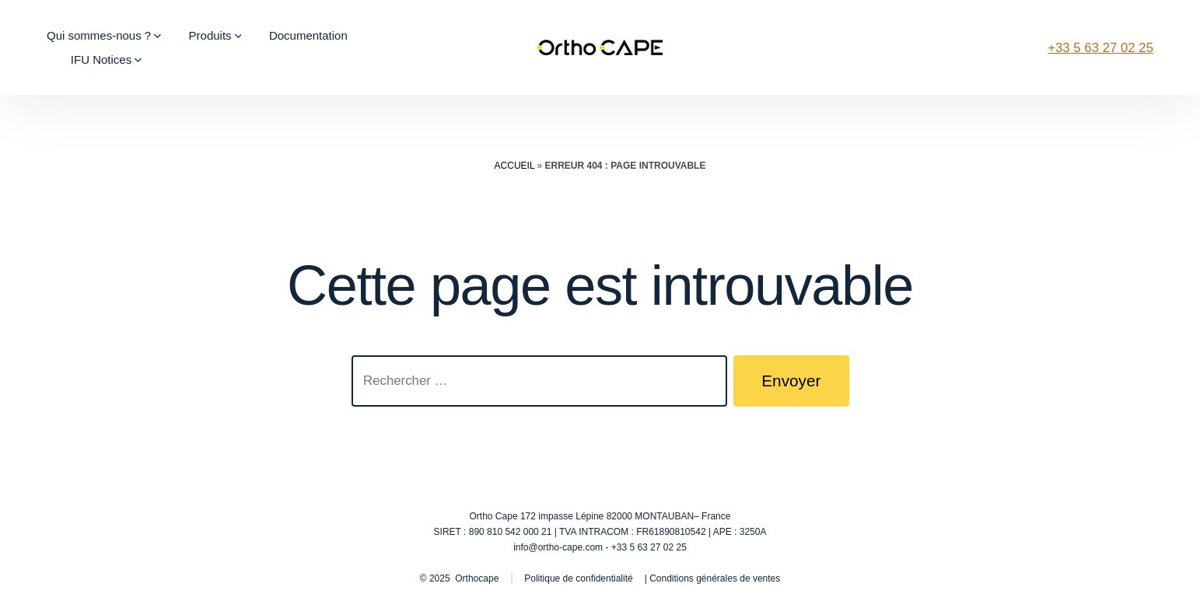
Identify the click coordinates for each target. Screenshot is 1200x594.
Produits (215, 35)
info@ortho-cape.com (558, 547)
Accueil (515, 165)
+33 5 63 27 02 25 (1100, 47)
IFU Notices (106, 59)
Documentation (308, 35)
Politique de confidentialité (578, 578)
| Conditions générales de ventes (713, 578)
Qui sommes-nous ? (104, 35)
